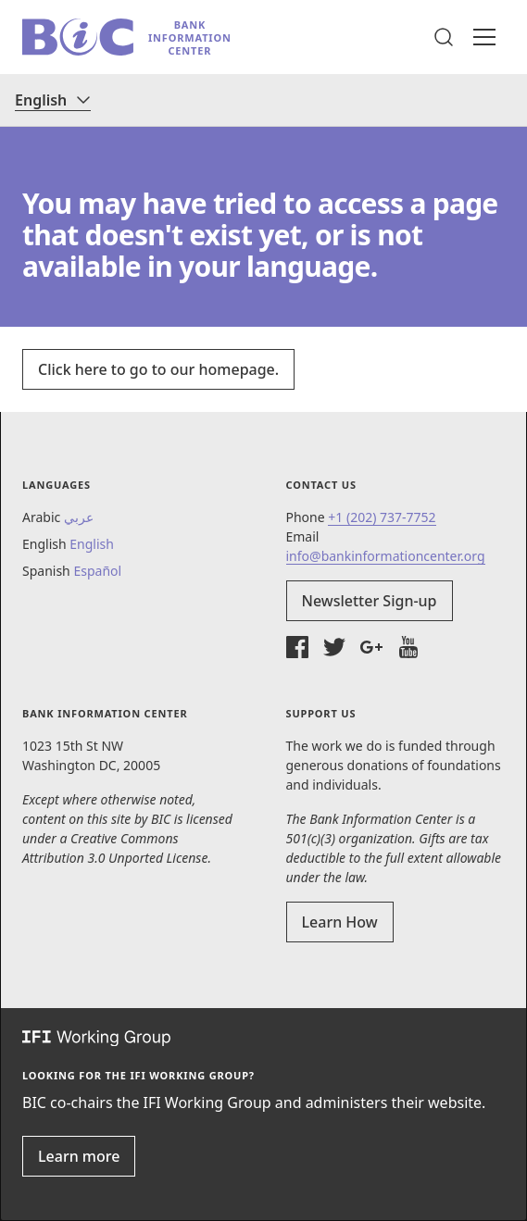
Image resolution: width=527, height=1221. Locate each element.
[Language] (53, 100)
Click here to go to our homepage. (158, 369)
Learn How (340, 922)
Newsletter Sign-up (369, 601)
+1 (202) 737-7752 (381, 517)
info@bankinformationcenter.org (385, 556)
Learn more (78, 1156)
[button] (443, 37)
